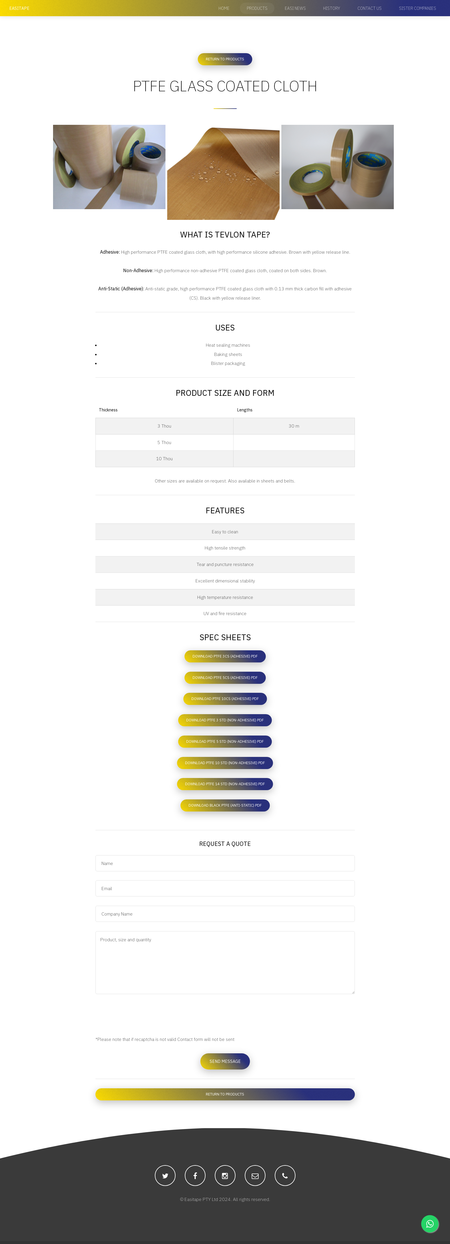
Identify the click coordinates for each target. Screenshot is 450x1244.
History (331, 8)
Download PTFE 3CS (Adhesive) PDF (225, 657)
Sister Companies (417, 8)
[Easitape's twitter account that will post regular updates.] (165, 1178)
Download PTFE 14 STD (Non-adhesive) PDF (225, 785)
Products (257, 8)
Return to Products (225, 59)
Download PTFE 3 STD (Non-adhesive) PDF (225, 721)
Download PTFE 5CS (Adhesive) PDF (225, 679)
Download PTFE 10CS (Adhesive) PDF (225, 700)
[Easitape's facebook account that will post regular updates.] (195, 1178)
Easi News (295, 8)
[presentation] (139, 1017)
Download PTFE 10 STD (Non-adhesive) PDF (225, 764)
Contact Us (369, 8)
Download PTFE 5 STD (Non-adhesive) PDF (225, 743)
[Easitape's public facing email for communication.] (255, 1178)
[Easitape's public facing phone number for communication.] (285, 1178)
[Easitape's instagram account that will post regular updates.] (225, 1178)
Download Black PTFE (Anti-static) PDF (225, 807)
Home (224, 8)
